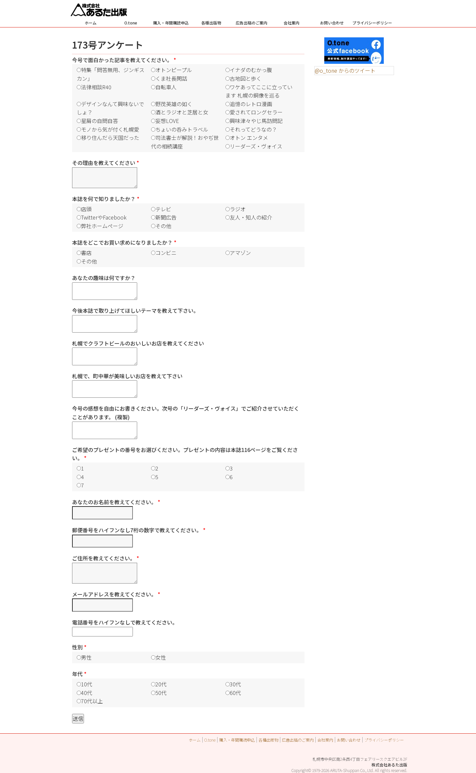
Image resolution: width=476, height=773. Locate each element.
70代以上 (92, 701)
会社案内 (291, 22)
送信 (78, 718)
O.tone (130, 22)
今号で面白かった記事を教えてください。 (124, 60)
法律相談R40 (96, 87)
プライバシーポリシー (372, 22)
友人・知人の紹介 (251, 217)
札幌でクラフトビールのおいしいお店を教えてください (138, 343)
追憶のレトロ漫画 (251, 104)
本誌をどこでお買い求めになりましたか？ (124, 242)
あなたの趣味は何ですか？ (104, 278)
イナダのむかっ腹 (251, 70)
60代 (235, 693)
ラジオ (238, 209)
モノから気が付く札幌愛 (110, 129)
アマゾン (240, 253)
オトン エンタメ (249, 138)
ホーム (91, 22)
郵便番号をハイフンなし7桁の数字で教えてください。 (139, 530)
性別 (79, 647)
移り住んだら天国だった (110, 138)
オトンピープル (173, 70)
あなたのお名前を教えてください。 (116, 502)
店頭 (86, 209)
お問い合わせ (332, 22)
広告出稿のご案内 (251, 22)
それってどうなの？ (253, 129)
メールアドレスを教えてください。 (116, 594)
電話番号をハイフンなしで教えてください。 (125, 622)
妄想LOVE (167, 121)
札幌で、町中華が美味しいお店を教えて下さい (127, 376)
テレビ (163, 209)
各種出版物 (211, 22)
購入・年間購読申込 (171, 22)
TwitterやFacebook (104, 217)
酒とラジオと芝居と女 (181, 112)
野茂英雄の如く (173, 104)
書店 (86, 253)
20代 (161, 684)
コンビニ (166, 253)
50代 (161, 693)
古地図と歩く (245, 78)
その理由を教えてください (105, 163)
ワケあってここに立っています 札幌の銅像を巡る (259, 91)
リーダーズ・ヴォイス (256, 146)
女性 (160, 657)
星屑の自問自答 (99, 121)
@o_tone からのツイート (345, 70)
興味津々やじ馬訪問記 (256, 121)
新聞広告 (166, 217)
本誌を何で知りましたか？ (105, 199)
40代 (86, 693)
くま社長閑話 (171, 78)
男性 (86, 657)
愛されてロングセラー (256, 112)
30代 (235, 684)
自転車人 (166, 87)
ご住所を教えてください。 (105, 558)
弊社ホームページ (102, 226)
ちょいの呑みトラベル (181, 129)
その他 (163, 226)
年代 (79, 674)
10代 (86, 684)
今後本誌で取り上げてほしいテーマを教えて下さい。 (135, 310)
